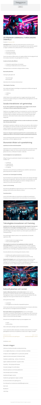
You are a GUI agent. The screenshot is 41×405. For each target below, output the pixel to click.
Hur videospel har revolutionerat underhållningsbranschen (15, 383)
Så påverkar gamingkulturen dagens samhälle (13, 377)
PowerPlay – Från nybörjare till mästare (11, 364)
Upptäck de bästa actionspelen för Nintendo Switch (14, 356)
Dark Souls (5, 386)
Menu (20, 7)
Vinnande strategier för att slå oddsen (11, 367)
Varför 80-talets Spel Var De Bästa (10, 372)
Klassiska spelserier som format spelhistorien (13, 369)
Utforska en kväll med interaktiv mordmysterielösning (14, 348)
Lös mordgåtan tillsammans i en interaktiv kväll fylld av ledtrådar (16, 351)
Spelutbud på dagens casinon (9, 375)
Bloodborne (5, 388)
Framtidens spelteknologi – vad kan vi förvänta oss (14, 359)
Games (9, 341)
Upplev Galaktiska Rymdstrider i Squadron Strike (13, 361)
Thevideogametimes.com (20, 3)
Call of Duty (5, 391)
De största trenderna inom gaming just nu (12, 380)
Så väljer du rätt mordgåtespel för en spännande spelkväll (15, 353)
